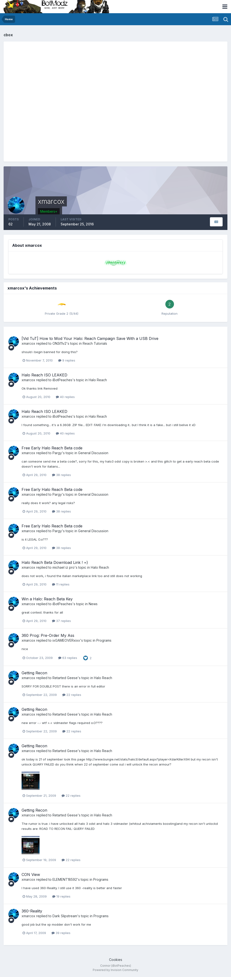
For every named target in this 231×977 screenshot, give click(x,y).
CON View (31, 874)
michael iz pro (63, 567)
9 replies (66, 360)
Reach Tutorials (95, 343)
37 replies (61, 621)
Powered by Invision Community (115, 970)
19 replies (61, 896)
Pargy (57, 453)
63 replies (67, 658)
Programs (103, 640)
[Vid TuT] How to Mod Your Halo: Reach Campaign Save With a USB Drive (90, 338)
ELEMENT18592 (64, 879)
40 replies (65, 397)
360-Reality (32, 911)
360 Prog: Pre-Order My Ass (48, 635)
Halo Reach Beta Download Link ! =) (55, 562)
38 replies (61, 475)
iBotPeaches (62, 380)
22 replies (71, 695)
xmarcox (28, 343)
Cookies (115, 960)
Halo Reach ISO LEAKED (44, 375)
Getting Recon (34, 672)
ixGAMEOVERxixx (66, 640)
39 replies (61, 933)
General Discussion (93, 453)
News (93, 604)
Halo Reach (98, 380)
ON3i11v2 (59, 343)
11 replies (60, 584)
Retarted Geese (65, 678)
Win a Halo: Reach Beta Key (47, 599)
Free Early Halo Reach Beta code (52, 448)
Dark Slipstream (64, 916)
